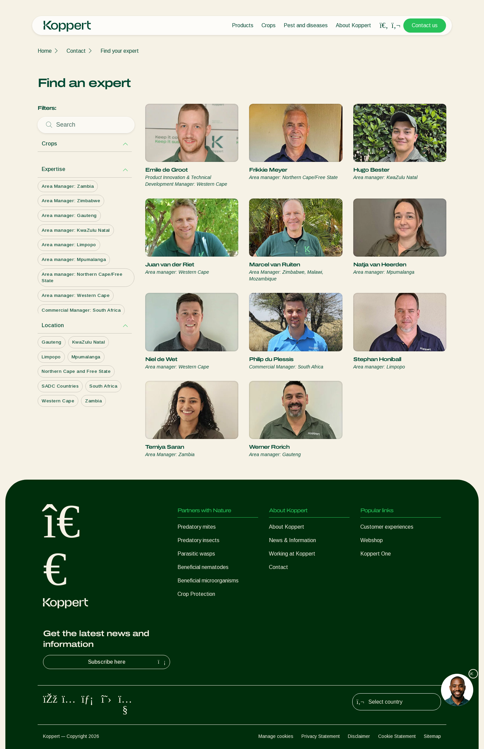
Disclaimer (359, 736)
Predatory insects (198, 540)
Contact (76, 51)
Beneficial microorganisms (208, 580)
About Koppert (353, 25)
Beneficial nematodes (203, 567)
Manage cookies (275, 736)
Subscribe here (127, 662)
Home (45, 51)
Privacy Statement (320, 736)
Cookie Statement (397, 736)
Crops (268, 25)
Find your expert (119, 51)
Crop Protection (196, 594)
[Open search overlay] (384, 25)
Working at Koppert (292, 554)
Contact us (425, 25)
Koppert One (375, 554)
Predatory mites (196, 527)
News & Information (292, 540)
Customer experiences (386, 527)
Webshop (371, 540)
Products (242, 25)
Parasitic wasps (196, 554)
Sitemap (432, 736)
